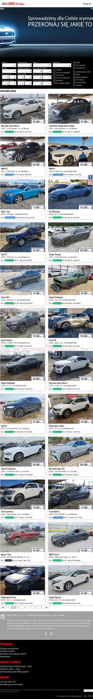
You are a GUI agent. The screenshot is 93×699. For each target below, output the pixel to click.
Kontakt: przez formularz (11, 684)
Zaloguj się (86, 3)
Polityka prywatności (9, 648)
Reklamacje (5, 656)
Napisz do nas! (69, 696)
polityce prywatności (13, 691)
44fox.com (88, 696)
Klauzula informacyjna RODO (13, 654)
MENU (2, 8)
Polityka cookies (7, 651)
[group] (46, 35)
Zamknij (88, 690)
